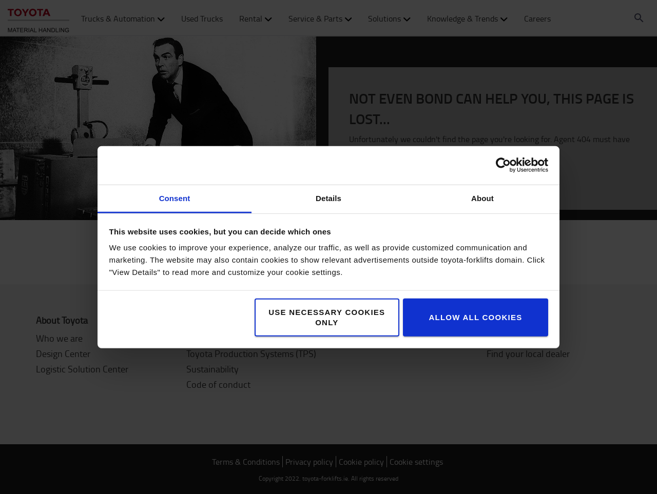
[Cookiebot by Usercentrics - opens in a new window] (503, 165)
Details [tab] (328, 197)
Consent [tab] (174, 197)
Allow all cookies (475, 316)
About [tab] (482, 197)
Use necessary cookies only (326, 316)
